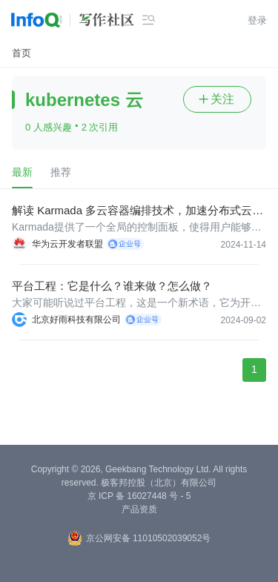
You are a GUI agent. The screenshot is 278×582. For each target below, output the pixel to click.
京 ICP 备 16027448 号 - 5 (139, 496)
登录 (257, 20)
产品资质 (139, 509)
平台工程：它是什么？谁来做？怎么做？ (112, 286)
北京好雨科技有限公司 (76, 319)
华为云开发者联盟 (67, 244)
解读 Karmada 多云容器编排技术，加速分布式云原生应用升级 (137, 211)
